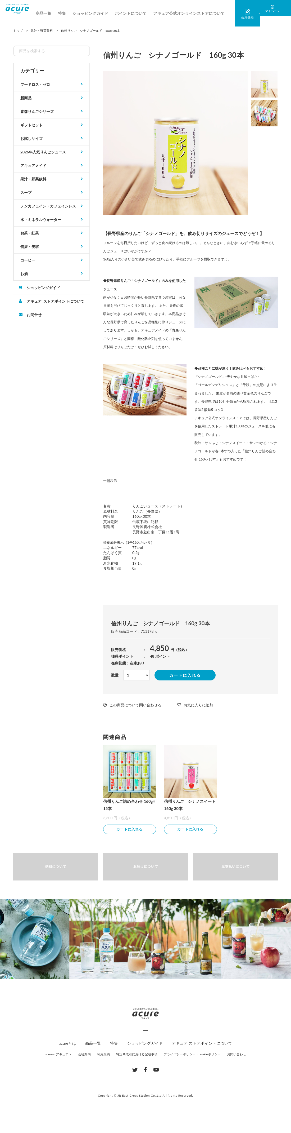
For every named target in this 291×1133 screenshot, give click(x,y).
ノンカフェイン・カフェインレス (48, 206)
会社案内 (84, 1055)
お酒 (24, 273)
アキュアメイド (33, 165)
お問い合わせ (236, 1055)
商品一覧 (56, 13)
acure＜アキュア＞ (58, 1055)
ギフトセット (31, 125)
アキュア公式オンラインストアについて (201, 13)
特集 (74, 13)
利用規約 (103, 1055)
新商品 (25, 98)
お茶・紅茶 (29, 233)
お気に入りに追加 (198, 705)
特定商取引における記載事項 (136, 1055)
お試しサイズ (31, 138)
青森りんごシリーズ (37, 111)
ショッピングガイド (103, 13)
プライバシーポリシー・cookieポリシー (192, 1055)
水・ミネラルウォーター (40, 219)
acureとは (67, 1044)
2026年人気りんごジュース (43, 152)
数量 (115, 675)
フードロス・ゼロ (35, 84)
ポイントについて (143, 13)
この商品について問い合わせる (135, 705)
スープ (25, 192)
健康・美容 (29, 246)
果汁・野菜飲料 (33, 179)
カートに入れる (185, 675)
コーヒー (27, 260)
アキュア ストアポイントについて (55, 301)
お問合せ (34, 314)
